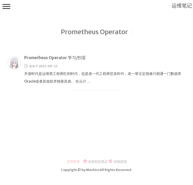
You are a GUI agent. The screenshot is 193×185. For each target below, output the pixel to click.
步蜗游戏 (120, 161)
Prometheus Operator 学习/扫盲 (55, 57)
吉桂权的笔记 (98, 161)
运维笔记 (182, 5)
